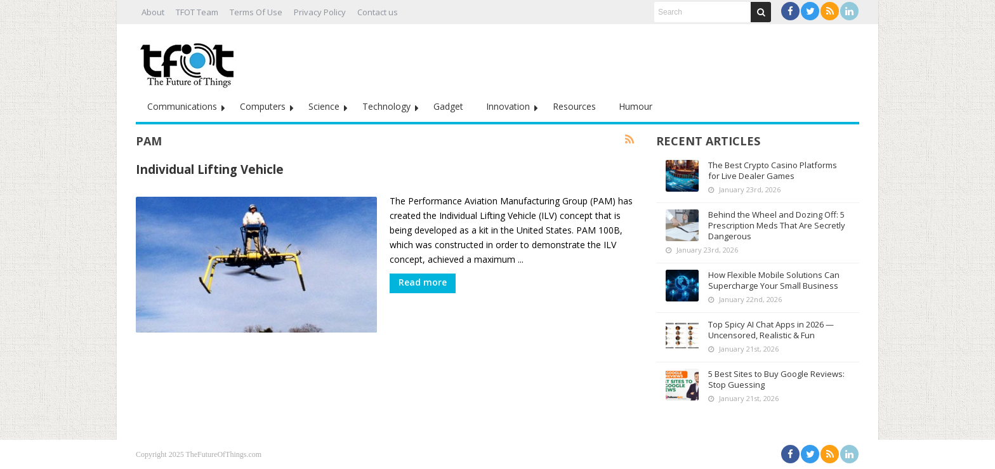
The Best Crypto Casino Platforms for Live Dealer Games (772, 170)
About (153, 12)
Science (323, 106)
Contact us (377, 12)
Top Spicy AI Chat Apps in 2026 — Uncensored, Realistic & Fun (771, 330)
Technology (386, 106)
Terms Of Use (256, 12)
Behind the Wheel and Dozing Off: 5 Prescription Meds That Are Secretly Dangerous (776, 225)
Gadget (448, 106)
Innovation (508, 106)
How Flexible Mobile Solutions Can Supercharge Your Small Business (774, 280)
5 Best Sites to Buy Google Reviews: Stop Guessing (776, 379)
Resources (574, 106)
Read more (423, 282)
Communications (182, 106)
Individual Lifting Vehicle (210, 169)
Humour (635, 106)
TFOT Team (197, 12)
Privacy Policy (320, 12)
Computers (263, 106)
